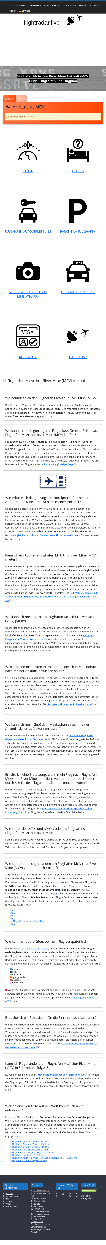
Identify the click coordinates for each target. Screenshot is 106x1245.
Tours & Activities (41, 1216)
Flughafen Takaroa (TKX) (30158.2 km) (29, 1146)
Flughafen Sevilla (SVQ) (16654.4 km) (29, 1154)
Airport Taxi (39, 1213)
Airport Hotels (40, 1203)
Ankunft (9, 98)
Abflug (21, 98)
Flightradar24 (51, 5)
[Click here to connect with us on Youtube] (63, 1198)
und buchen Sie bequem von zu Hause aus (51, 601)
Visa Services (39, 1221)
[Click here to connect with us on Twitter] (77, 1198)
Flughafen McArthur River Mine (27, 925)
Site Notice (85, 1200)
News (96, 5)
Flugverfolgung (17, 5)
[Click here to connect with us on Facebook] (56, 1198)
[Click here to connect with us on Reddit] (70, 1200)
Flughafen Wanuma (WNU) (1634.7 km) (30, 1148)
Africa (8, 1208)
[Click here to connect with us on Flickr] (70, 1198)
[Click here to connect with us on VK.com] (77, 1200)
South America (11, 1200)
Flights (37, 1208)
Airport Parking (40, 1205)
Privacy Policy (87, 1203)
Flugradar (34, 5)
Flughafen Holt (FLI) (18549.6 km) (27, 1159)
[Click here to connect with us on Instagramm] (56, 1200)
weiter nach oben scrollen (32, 953)
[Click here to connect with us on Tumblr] (63, 1200)
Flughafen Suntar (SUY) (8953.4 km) (28, 1165)
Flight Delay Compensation (37, 1224)
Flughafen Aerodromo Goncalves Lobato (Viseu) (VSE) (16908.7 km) (43, 1162)
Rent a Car (38, 1210)
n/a (12, 914)
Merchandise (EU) (41, 1195)
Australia (9, 1198)
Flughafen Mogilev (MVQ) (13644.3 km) (30, 1151)
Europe (8, 1206)
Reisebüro (84, 5)
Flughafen (69, 5)
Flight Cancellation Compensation (40, 1230)
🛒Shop (12, 11)
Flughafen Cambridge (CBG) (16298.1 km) (31, 1156)
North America (11, 1211)
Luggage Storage (41, 1218)
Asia (7, 1203)
